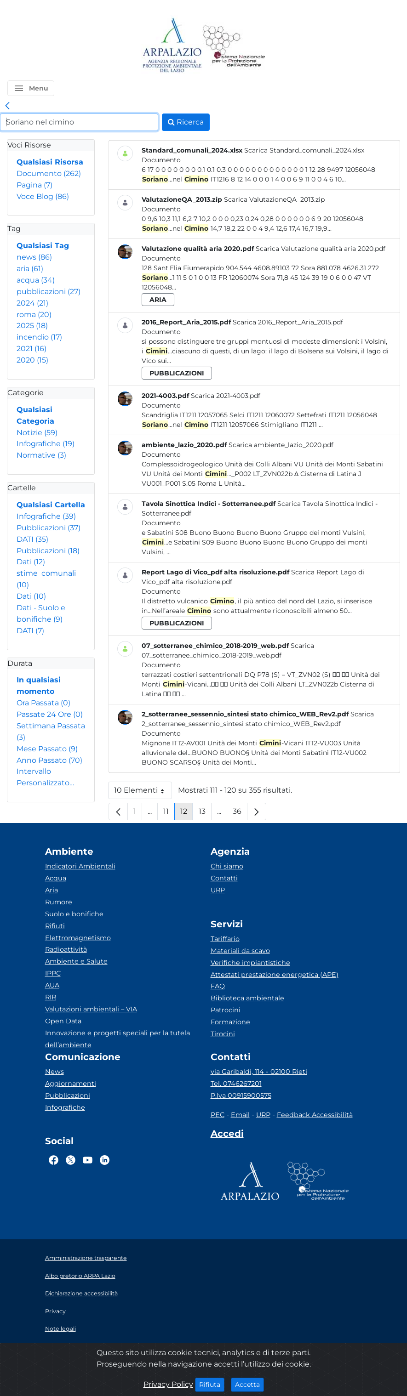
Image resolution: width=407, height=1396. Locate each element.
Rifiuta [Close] (211, 1384)
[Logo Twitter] (70, 1159)
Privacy (55, 1311)
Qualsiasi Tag (43, 245)
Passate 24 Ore (50, 714)
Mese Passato (47, 748)
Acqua (55, 878)
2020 (32, 360)
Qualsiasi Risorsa (50, 162)
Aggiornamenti (70, 1083)
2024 (32, 303)
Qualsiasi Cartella (51, 504)
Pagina (34, 185)
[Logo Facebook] (53, 1159)
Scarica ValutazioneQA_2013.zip (274, 199)
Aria (51, 890)
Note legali (60, 1328)
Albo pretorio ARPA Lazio (80, 1275)
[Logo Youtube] (87, 1159)
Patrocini (226, 1010)
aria (30, 268)
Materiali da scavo (240, 951)
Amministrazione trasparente (86, 1257)
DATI (32, 539)
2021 (31, 348)
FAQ (218, 986)
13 (205, 813)
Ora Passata (43, 702)
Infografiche (46, 443)
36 (240, 813)
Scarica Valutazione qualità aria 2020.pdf (320, 248)
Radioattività (66, 949)
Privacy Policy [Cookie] (168, 1384)
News (54, 1071)
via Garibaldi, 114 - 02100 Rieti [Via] (259, 1071)
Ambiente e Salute (76, 961)
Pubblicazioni (48, 527)
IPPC (53, 973)
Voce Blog (43, 196)
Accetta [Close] (249, 1384)
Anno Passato (49, 760)
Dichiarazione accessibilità (81, 1293)
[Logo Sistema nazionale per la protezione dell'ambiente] (234, 46)
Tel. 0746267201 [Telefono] (236, 1083)
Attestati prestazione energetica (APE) (274, 974)
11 (169, 813)
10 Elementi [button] (143, 792)
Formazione (230, 1022)
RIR (50, 997)
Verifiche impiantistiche (250, 963)
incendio (39, 337)
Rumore (58, 902)
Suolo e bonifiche (74, 914)
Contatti (224, 878)
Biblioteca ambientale (247, 998)
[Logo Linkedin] (104, 1159)
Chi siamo (227, 866)
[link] (7, 106)
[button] (30, 88)
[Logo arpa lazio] (171, 46)
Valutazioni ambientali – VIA (91, 1009)
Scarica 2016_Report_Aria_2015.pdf (288, 322)
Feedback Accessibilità (315, 1115)
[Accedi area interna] (227, 1135)
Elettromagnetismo (78, 938)
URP (218, 890)
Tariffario (225, 939)
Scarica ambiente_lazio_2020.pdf (281, 445)
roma (34, 314)
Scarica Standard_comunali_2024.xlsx (304, 150)
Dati (31, 561)
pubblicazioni (48, 291)
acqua (36, 280)
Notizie (37, 432)
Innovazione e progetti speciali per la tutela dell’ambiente (117, 1039)
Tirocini (223, 1034)
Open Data (63, 1021)
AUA (52, 985)
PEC (217, 1115)
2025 (32, 325)
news (34, 257)
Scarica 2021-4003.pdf (225, 396)
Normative (41, 455)
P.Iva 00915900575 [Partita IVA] (241, 1095)
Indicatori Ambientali (80, 866)
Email (240, 1115)
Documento (49, 173)
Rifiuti (55, 926)
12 (186, 813)
